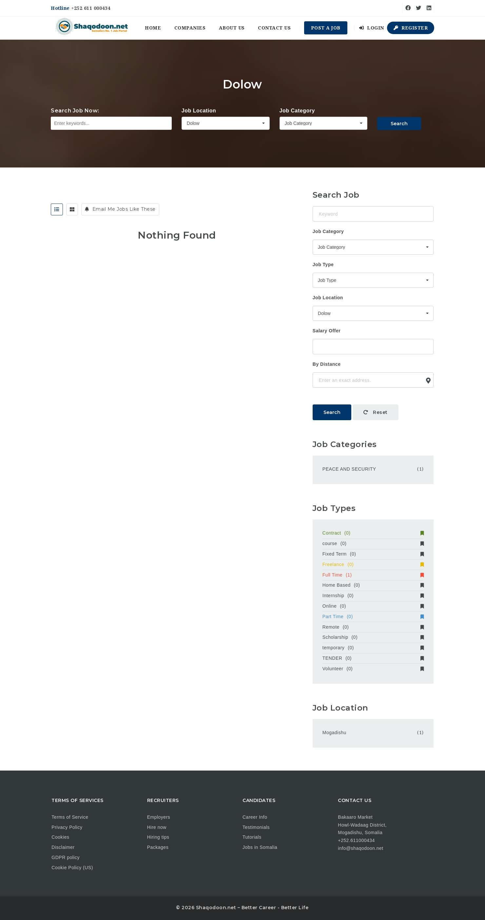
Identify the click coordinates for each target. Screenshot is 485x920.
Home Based (373, 585)
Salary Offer (326, 330)
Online (373, 606)
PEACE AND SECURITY (349, 469)
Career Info (254, 817)
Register (411, 27)
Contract (373, 533)
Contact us (274, 27)
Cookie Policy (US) (72, 867)
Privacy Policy (66, 827)
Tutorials (252, 837)
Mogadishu (334, 732)
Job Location (199, 110)
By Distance (327, 364)
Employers (158, 817)
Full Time (373, 574)
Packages (157, 847)
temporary (373, 647)
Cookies (60, 837)
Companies (190, 27)
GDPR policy (65, 857)
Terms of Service (69, 817)
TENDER (373, 658)
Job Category (297, 110)
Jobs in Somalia (259, 847)
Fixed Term (373, 554)
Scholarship (373, 637)
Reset (375, 412)
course (373, 543)
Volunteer (373, 668)
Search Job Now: (75, 111)
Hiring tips (158, 837)
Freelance (373, 564)
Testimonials (256, 827)
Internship (373, 595)
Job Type (323, 264)
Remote (373, 627)
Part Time (373, 616)
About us (232, 27)
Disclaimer (62, 847)
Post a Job (325, 27)
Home (153, 27)
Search (399, 124)
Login (371, 27)
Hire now (156, 827)
